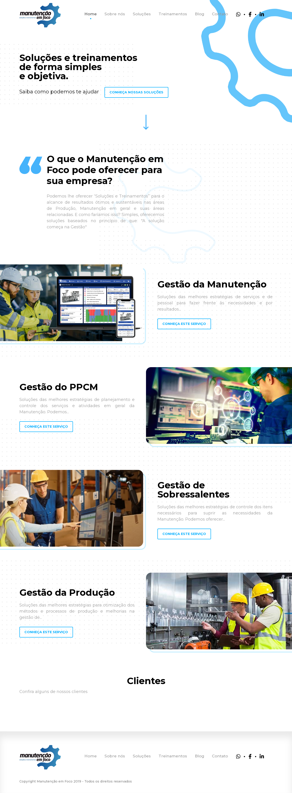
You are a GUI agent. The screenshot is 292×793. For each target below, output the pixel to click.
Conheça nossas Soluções (136, 92)
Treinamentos (173, 14)
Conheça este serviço (184, 324)
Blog (199, 14)
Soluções (142, 14)
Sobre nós (114, 14)
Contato (220, 14)
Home (90, 14)
